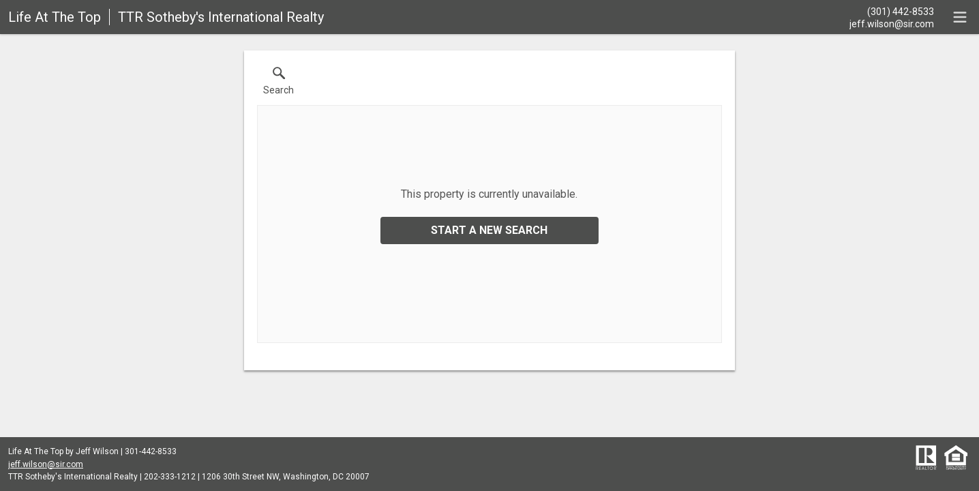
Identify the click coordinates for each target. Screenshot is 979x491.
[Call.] (891, 11)
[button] (278, 84)
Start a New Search (489, 230)
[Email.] (891, 23)
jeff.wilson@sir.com (45, 464)
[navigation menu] (960, 17)
